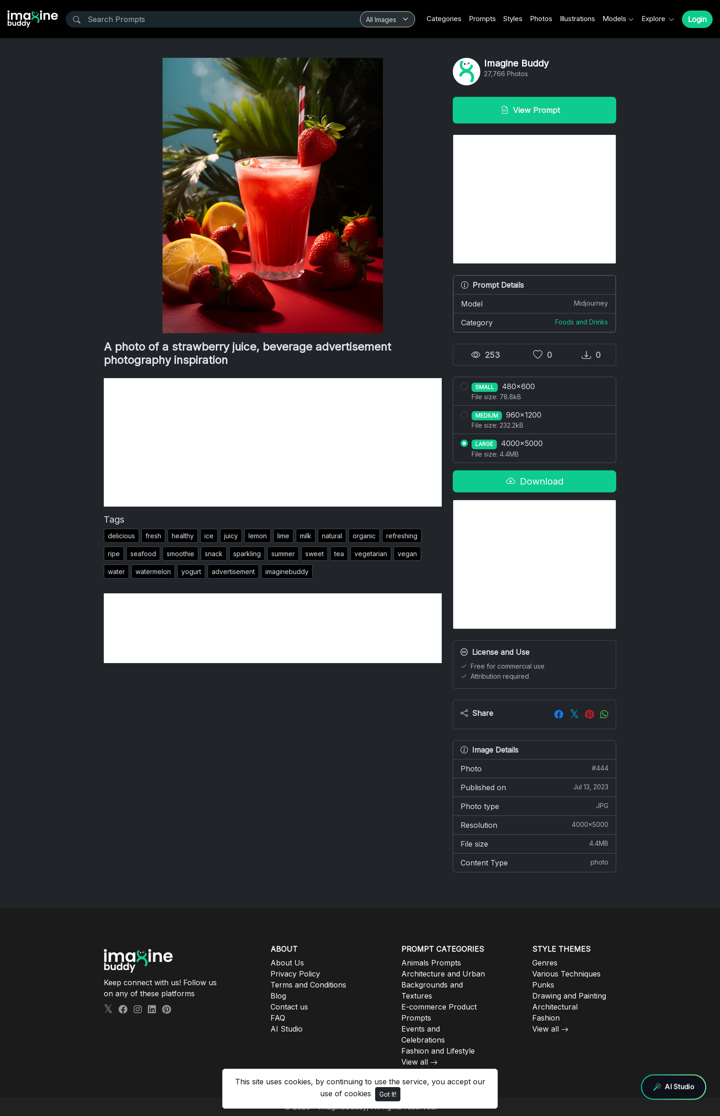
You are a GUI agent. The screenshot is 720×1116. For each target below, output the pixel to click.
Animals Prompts (431, 962)
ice (209, 536)
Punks (543, 984)
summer (283, 554)
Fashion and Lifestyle (438, 1050)
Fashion (546, 1017)
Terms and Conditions (308, 984)
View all (414, 1061)
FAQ (277, 1017)
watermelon (153, 571)
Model (534, 303)
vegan (407, 554)
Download (534, 481)
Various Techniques (566, 973)
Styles (513, 18)
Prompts (482, 18)
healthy (183, 536)
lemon (257, 536)
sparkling (247, 554)
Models (614, 18)
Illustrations (577, 18)
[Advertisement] (273, 442)
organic (364, 536)
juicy (231, 536)
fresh (153, 536)
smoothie (180, 554)
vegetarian (370, 554)
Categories (444, 18)
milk (305, 536)
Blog (278, 995)
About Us (287, 962)
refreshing (401, 536)
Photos (541, 18)
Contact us (289, 1006)
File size (534, 843)
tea (339, 554)
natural (332, 536)
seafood (143, 554)
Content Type (534, 862)
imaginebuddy (287, 571)
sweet (314, 554)
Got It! (387, 1094)
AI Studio (286, 1028)
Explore (654, 18)
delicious (121, 536)
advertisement (233, 571)
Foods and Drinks (581, 322)
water (116, 571)
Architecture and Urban (443, 973)
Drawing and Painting (569, 995)
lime (283, 536)
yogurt (191, 571)
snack (214, 554)
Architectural (555, 1006)
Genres (544, 962)
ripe (114, 554)
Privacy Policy (295, 973)
